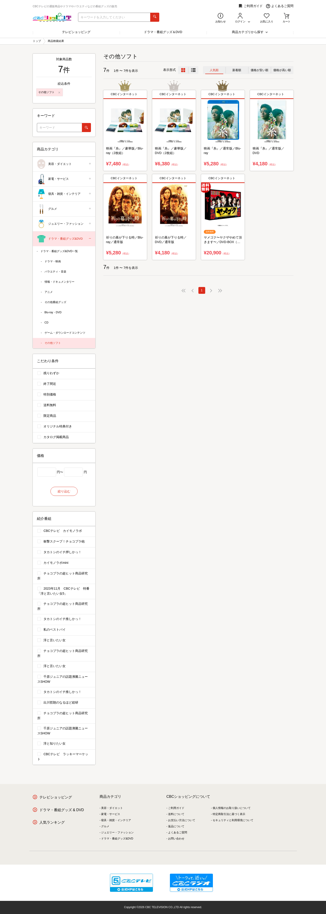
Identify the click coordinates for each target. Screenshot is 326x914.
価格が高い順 (282, 70)
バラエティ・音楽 (55, 271)
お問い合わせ (176, 838)
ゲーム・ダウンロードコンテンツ (65, 332)
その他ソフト (53, 343)
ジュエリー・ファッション (64, 224)
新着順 (236, 70)
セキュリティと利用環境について (233, 820)
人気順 (214, 70)
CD (46, 322)
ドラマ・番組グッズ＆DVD (163, 32)
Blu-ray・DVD (53, 312)
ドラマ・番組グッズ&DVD (64, 239)
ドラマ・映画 (53, 261)
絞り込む (64, 491)
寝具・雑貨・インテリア (64, 194)
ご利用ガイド (250, 6)
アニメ (49, 292)
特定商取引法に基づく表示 (229, 814)
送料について (176, 814)
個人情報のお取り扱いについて (232, 808)
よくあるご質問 (279, 6)
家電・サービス (64, 179)
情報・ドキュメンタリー (59, 281)
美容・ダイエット (64, 164)
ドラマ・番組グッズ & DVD (61, 810)
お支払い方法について (181, 820)
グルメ (64, 209)
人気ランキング (52, 822)
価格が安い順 (259, 70)
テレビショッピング (76, 32)
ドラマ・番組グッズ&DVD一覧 (59, 251)
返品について (176, 826)
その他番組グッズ (55, 302)
